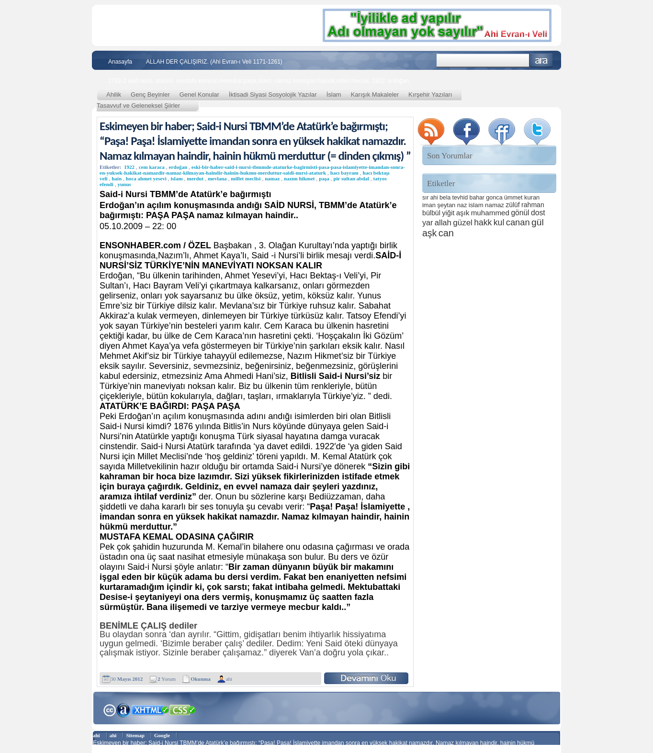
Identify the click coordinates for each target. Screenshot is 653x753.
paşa (324, 178)
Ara (541, 60)
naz (462, 205)
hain (117, 178)
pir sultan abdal (351, 178)
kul (499, 222)
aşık (463, 213)
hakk (483, 222)
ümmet (513, 197)
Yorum (167, 679)
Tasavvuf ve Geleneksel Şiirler (138, 105)
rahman (532, 205)
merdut (195, 178)
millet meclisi (245, 178)
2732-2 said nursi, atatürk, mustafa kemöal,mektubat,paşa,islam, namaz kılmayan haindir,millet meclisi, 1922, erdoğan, (259, 81)
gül (537, 222)
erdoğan (178, 167)
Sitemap (135, 735)
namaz (272, 178)
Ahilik (113, 94)
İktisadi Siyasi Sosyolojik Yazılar (273, 94)
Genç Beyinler (150, 94)
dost (538, 213)
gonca (494, 197)
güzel (463, 222)
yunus (124, 184)
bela (444, 197)
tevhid (460, 197)
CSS (182, 709)
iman (429, 205)
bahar (477, 197)
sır (425, 197)
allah (443, 222)
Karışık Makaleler (375, 94)
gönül (520, 213)
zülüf (512, 205)
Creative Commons (109, 709)
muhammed (490, 213)
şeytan (446, 205)
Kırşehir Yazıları (430, 94)
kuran (532, 197)
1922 (129, 167)
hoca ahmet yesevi (146, 178)
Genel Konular (199, 94)
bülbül (431, 213)
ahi (229, 679)
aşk (429, 233)
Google (162, 735)
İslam (333, 94)
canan (518, 222)
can (446, 233)
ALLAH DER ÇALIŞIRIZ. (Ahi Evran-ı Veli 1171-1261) (214, 61)
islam (176, 178)
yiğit (448, 213)
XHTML (150, 709)
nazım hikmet (299, 178)
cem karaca (152, 167)
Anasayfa (120, 61)
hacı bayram (344, 173)
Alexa (123, 710)
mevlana (217, 178)
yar (427, 222)
